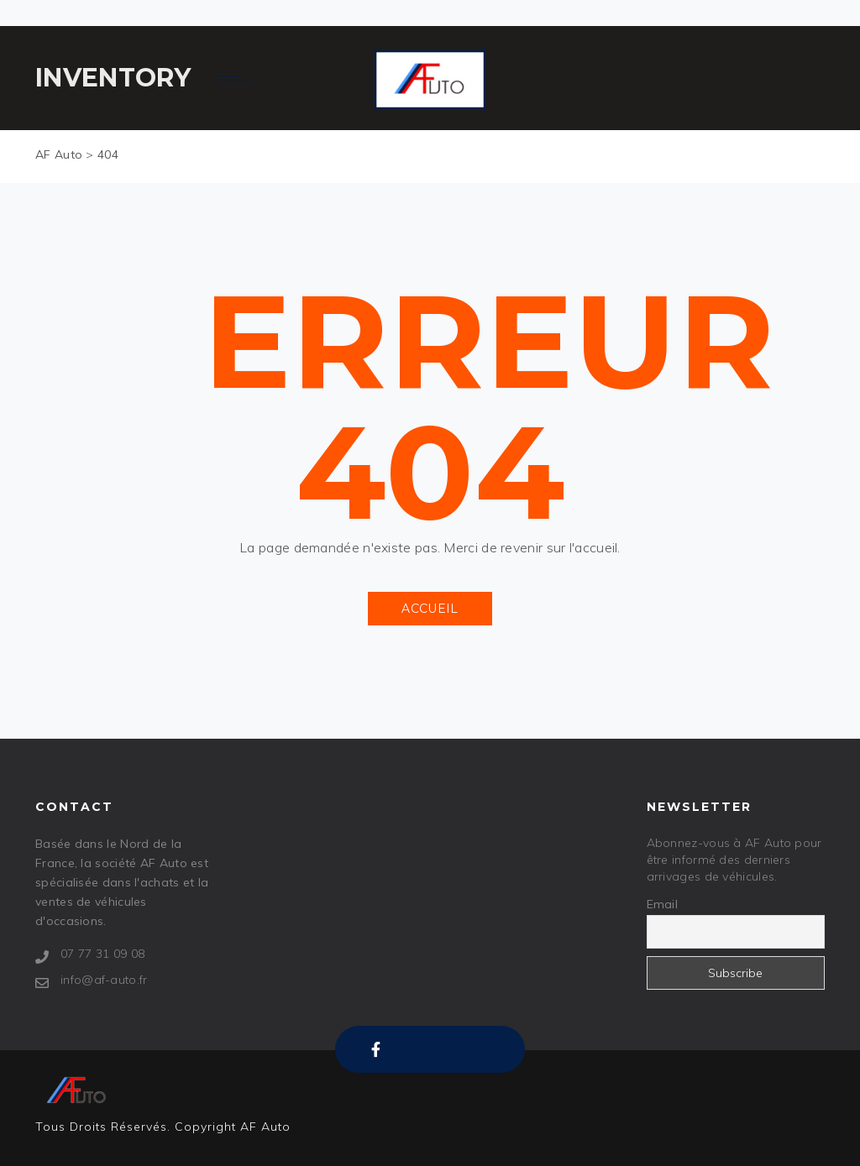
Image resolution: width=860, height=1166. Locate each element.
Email (663, 904)
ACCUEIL (429, 608)
